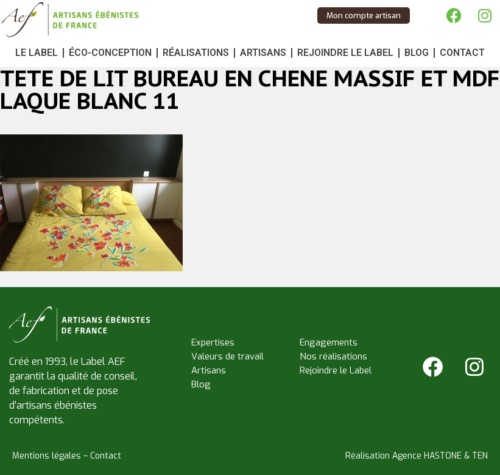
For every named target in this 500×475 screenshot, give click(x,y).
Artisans (263, 52)
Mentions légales (46, 456)
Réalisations (196, 52)
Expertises (212, 342)
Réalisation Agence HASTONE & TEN (416, 456)
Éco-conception (110, 52)
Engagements (328, 342)
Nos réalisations (333, 356)
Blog (416, 52)
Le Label (36, 52)
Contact (462, 52)
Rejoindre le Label (345, 52)
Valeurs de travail (227, 356)
